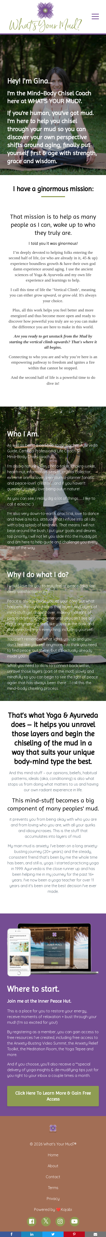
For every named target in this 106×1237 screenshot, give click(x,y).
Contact (53, 1176)
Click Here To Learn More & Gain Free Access (53, 1096)
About (53, 1165)
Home (53, 1155)
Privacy (53, 1198)
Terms (53, 1187)
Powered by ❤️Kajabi (53, 1209)
